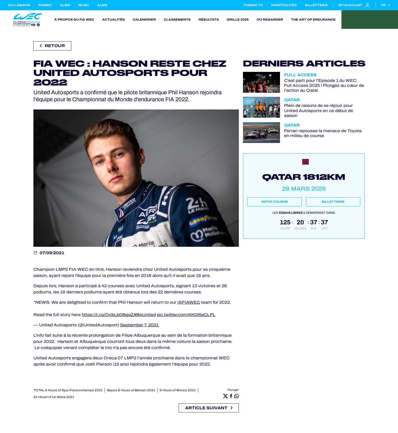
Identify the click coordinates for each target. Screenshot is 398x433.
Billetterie (316, 5)
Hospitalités (284, 5)
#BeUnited (145, 314)
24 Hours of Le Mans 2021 (53, 397)
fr (383, 5)
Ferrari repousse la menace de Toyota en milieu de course (322, 133)
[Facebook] (231, 396)
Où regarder (270, 19)
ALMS (102, 5)
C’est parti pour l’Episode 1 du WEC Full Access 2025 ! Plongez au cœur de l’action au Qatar (324, 85)
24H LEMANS (19, 5)
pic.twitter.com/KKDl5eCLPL (186, 314)
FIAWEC (45, 5)
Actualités (113, 19)
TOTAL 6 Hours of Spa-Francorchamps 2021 (68, 390)
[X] (225, 396)
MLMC (83, 5)
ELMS (65, 5)
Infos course (274, 201)
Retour (52, 46)
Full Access (300, 75)
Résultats (208, 19)
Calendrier (144, 19)
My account (354, 5)
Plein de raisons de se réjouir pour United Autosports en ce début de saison (318, 110)
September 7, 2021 (139, 325)
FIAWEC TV (253, 5)
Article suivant (208, 408)
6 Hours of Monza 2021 (178, 390)
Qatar (292, 100)
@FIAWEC (188, 302)
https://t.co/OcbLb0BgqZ (108, 314)
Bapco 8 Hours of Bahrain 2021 (131, 390)
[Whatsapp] (236, 396)
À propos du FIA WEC (74, 19)
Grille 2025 (238, 19)
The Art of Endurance (313, 19)
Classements (177, 19)
